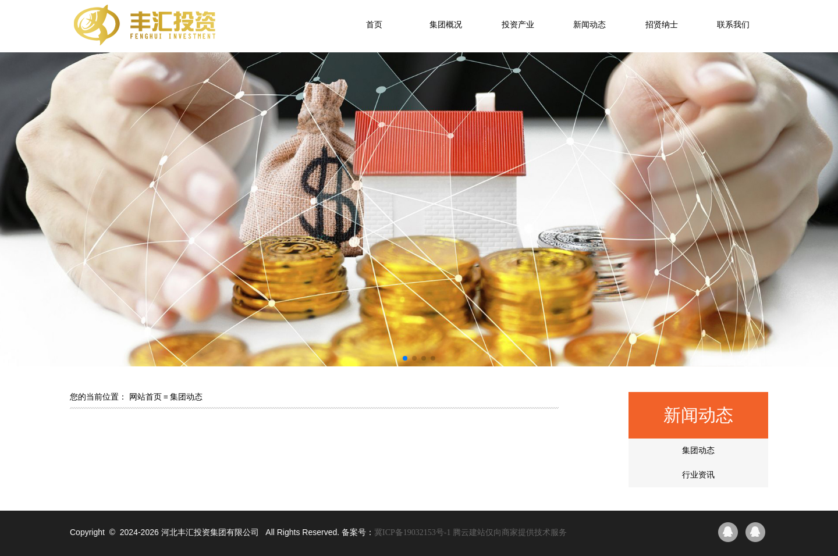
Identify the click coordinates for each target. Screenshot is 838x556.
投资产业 (518, 24)
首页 (374, 24)
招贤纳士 (661, 24)
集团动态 (698, 450)
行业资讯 (698, 475)
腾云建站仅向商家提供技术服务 (510, 532)
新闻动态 (589, 24)
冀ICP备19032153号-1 (412, 532)
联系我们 (733, 24)
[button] (405, 358)
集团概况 (445, 24)
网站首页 (145, 397)
